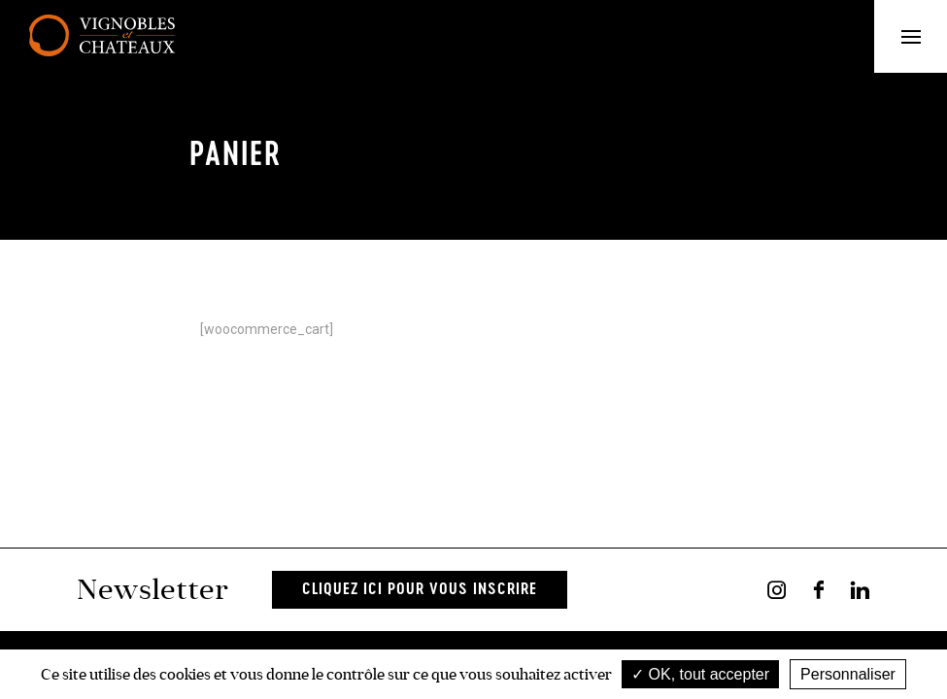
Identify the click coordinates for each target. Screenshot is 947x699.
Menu (924, 36)
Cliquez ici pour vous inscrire (419, 590)
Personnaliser (848, 674)
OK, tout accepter (700, 674)
